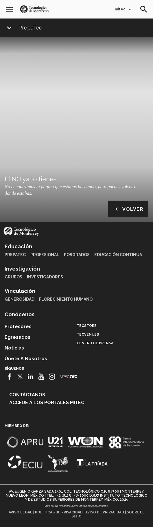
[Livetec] (68, 376)
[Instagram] (52, 376)
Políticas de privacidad (59, 512)
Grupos (13, 277)
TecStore (87, 326)
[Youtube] (41, 376)
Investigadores (45, 277)
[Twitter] (20, 376)
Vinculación (20, 291)
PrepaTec (30, 28)
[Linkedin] (31, 376)
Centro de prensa (95, 343)
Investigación (22, 269)
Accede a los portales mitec (46, 402)
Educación (18, 246)
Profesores (18, 326)
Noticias (14, 348)
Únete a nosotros (26, 358)
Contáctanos (27, 394)
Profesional (44, 254)
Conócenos (19, 314)
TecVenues (88, 334)
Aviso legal (20, 512)
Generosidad (19, 299)
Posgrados (77, 254)
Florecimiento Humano (66, 299)
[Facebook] (9, 376)
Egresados (17, 337)
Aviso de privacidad (104, 512)
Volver (128, 209)
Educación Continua (118, 254)
